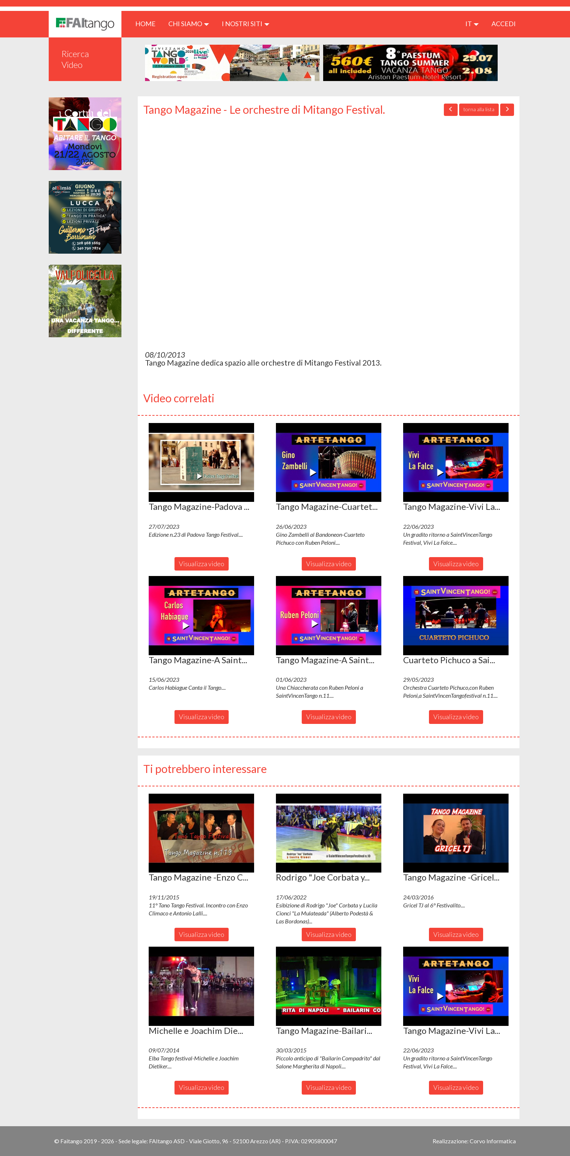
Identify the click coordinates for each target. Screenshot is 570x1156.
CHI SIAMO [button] (188, 24)
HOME (148, 23)
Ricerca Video (75, 59)
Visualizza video (201, 564)
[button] (201, 462)
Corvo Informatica (493, 1140)
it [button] (472, 24)
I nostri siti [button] (245, 24)
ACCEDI (503, 24)
